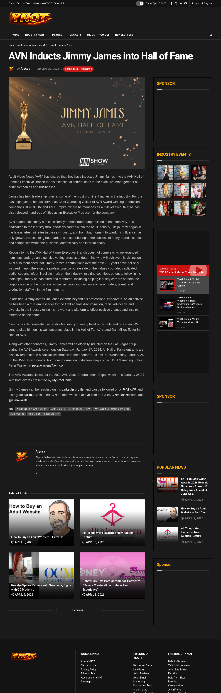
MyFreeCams (62, 380)
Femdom (173, 659)
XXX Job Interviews (179, 651)
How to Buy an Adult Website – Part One (37, 537)
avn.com (91, 395)
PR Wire (57, 34)
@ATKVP (129, 389)
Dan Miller (34, 414)
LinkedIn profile (73, 389)
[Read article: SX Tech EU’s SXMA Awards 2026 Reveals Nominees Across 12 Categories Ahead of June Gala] (167, 442)
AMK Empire (58, 409)
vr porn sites (140, 675)
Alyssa (25, 69)
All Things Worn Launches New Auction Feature (191, 490)
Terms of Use (88, 651)
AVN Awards (17, 414)
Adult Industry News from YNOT (32, 45)
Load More (77, 610)
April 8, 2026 (93, 594)
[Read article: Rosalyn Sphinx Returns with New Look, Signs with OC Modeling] (41, 575)
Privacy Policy (88, 655)
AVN (88, 409)
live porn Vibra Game (179, 679)
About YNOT (88, 647)
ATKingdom (75, 409)
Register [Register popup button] (207, 3)
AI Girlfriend (174, 675)
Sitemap (86, 667)
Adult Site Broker (177, 655)
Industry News (34, 34)
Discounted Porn (142, 671)
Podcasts (75, 34)
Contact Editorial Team (20, 3)
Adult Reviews (141, 659)
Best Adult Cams (142, 651)
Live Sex (173, 667)
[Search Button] (211, 34)
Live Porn (138, 655)
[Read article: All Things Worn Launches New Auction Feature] (113, 523)
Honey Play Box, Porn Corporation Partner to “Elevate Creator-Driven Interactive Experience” (111, 585)
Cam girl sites (175, 671)
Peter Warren (51, 414)
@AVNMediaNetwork (122, 395)
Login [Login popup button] (195, 3)
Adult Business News (62, 45)
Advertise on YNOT (42, 3)
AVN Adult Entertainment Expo (112, 409)
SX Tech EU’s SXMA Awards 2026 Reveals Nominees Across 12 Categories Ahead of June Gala (194, 444)
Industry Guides (98, 34)
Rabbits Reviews (177, 647)
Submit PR (59, 3)
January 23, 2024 (48, 69)
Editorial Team (89, 659)
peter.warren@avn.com (48, 365)
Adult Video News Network (32, 409)
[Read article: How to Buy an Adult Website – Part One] (41, 523)
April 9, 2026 (22, 542)
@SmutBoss (33, 395)
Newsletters (124, 34)
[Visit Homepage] (31, 18)
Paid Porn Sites (176, 663)
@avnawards (18, 400)
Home (15, 34)
